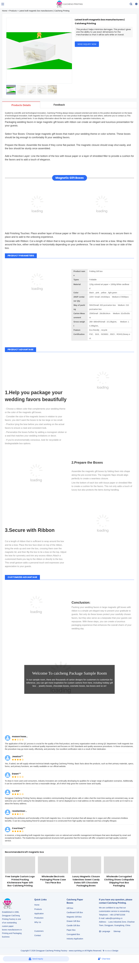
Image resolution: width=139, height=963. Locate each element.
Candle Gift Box (73, 925)
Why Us (37, 922)
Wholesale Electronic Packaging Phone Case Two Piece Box (53, 879)
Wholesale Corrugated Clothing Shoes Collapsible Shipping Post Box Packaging (119, 881)
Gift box (70, 908)
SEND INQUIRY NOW (87, 44)
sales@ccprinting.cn (113, 918)
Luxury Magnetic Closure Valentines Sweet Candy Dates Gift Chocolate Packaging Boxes (86, 881)
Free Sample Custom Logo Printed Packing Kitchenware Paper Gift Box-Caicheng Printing (20, 881)
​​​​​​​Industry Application (75, 939)
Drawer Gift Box (73, 921)
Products (13, 11)
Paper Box (71, 930)
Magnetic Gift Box (74, 917)
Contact (37, 935)
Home (4, 11)
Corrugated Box (73, 934)
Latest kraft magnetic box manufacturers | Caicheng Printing (44, 11)
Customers (39, 931)
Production (38, 918)
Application (39, 913)
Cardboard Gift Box (75, 912)
